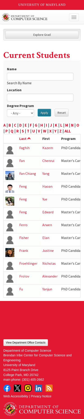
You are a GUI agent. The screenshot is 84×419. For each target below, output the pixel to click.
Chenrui (48, 160)
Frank (23, 250)
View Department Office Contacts (25, 342)
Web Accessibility (15, 396)
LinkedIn (38, 388)
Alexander (50, 276)
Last (25, 138)
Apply (44, 113)
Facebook (7, 388)
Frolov (24, 276)
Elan (45, 237)
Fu (21, 289)
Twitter (17, 388)
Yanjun (47, 289)
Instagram (28, 388)
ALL (68, 131)
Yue (44, 199)
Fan (22, 160)
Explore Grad (42, 35)
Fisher (24, 237)
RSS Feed (49, 388)
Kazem (47, 148)
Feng (23, 186)
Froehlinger (28, 263)
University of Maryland (42, 5)
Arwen (47, 225)
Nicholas (49, 263)
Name (12, 69)
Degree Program (20, 105)
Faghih (24, 148)
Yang (46, 173)
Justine (48, 250)
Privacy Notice (41, 396)
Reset (62, 113)
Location (14, 90)
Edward (48, 212)
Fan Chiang (27, 173)
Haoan (47, 186)
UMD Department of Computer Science (34, 17)
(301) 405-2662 (33, 379)
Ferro (23, 225)
